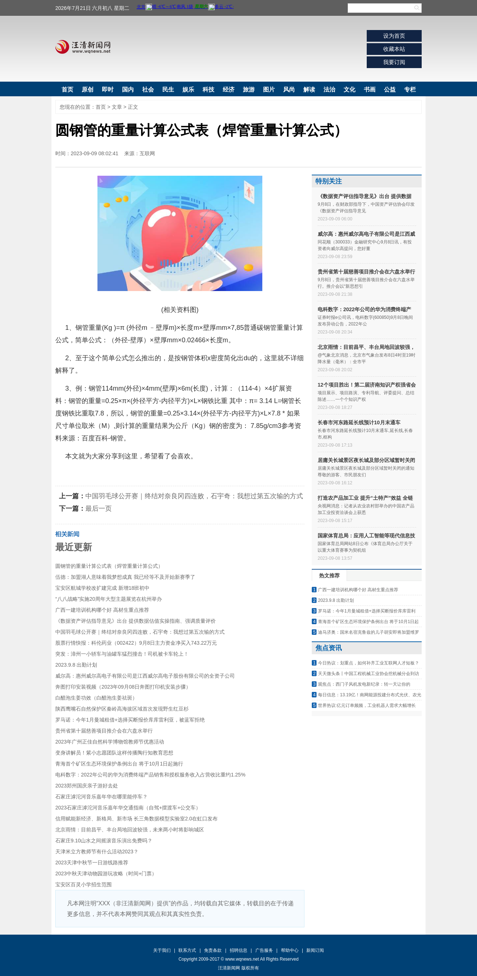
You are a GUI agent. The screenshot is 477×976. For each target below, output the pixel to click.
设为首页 (394, 36)
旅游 (249, 89)
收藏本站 (394, 49)
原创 (87, 89)
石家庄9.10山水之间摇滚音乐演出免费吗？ (103, 840)
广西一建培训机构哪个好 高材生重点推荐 (102, 610)
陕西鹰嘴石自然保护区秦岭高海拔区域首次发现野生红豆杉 (122, 709)
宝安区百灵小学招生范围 (83, 884)
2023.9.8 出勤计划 (76, 665)
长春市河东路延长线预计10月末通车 (359, 422)
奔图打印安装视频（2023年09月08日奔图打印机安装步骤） (123, 687)
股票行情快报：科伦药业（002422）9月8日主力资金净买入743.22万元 (136, 643)
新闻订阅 (315, 950)
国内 (128, 89)
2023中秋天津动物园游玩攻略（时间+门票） (106, 873)
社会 (148, 89)
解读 (309, 89)
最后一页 (98, 508)
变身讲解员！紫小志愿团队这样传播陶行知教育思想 (114, 753)
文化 (349, 89)
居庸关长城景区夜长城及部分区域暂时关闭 (366, 460)
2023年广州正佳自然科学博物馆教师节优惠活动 (109, 742)
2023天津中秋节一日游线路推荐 (91, 862)
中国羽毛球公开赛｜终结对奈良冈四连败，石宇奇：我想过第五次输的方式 (194, 496)
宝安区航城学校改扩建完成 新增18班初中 (102, 588)
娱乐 (188, 89)
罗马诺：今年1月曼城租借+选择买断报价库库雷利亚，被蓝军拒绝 (130, 720)
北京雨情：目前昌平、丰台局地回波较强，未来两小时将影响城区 (129, 829)
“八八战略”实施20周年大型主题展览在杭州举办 (108, 599)
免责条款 (213, 950)
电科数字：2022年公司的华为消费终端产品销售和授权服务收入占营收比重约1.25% (150, 775)
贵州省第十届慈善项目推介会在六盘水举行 (104, 731)
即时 (108, 89)
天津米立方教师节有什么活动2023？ (96, 851)
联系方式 (187, 950)
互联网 (147, 153)
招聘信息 (238, 950)
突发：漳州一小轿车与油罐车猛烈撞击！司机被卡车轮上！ (122, 654)
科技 (208, 89)
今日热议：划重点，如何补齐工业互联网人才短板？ (368, 663)
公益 (390, 89)
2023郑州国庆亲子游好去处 (86, 786)
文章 (117, 107)
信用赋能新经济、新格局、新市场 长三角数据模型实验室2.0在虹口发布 (136, 819)
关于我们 (162, 950)
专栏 (410, 89)
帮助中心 (290, 950)
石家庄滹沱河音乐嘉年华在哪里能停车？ (101, 797)
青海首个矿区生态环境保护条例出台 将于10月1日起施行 (119, 764)
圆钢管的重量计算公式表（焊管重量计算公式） (109, 566)
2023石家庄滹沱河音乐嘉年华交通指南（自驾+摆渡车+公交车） (128, 808)
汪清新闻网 (82, 46)
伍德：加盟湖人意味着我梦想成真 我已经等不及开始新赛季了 (125, 577)
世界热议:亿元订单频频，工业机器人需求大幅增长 (367, 705)
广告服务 (264, 950)
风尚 (289, 89)
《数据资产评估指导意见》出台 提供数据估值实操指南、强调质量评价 (135, 621)
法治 (329, 89)
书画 (370, 89)
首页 (67, 89)
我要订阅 (394, 62)
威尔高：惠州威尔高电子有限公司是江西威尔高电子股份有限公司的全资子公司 (145, 676)
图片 (269, 89)
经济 (228, 89)
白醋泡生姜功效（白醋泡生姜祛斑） (96, 698)
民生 (168, 89)
